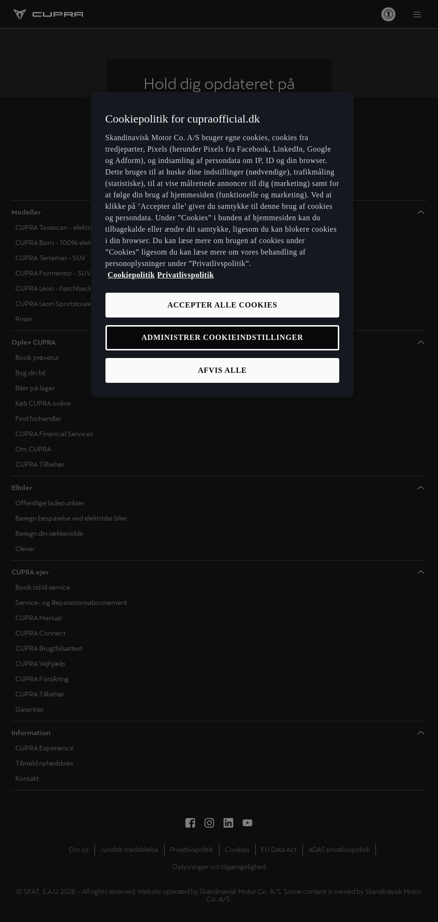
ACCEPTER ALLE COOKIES (222, 305)
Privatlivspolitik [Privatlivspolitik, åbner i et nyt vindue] (185, 275)
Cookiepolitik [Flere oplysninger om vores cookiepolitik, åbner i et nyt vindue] (131, 275)
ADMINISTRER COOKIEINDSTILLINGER (222, 337)
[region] (222, 245)
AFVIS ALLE (222, 370)
